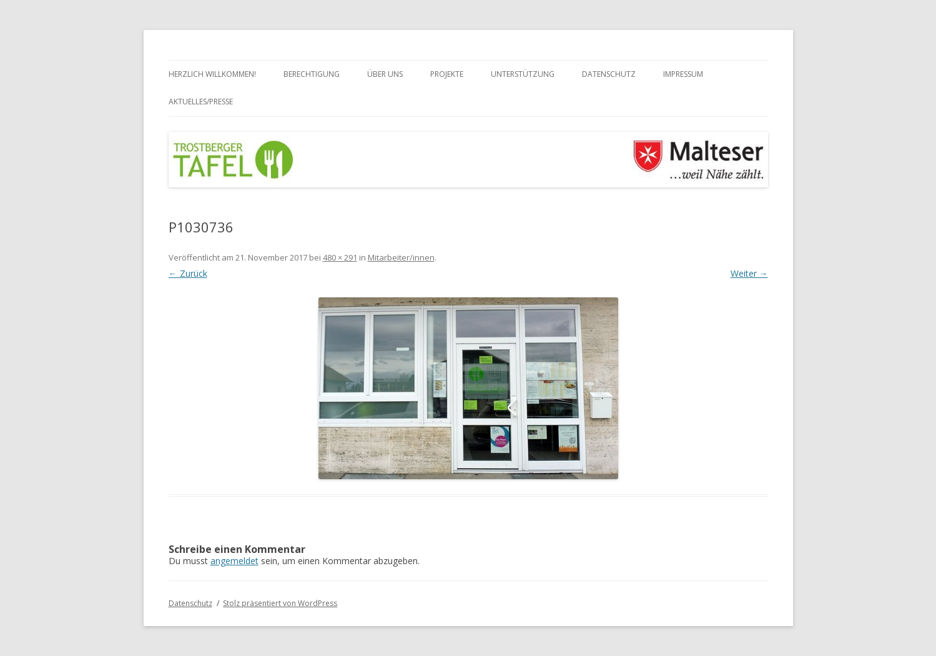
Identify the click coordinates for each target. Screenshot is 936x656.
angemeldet (234, 561)
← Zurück (188, 273)
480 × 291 (340, 257)
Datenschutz (609, 74)
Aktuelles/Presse (201, 101)
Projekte (446, 74)
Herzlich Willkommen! (212, 74)
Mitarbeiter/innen (401, 257)
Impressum (683, 74)
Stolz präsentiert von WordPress (280, 603)
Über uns (385, 74)
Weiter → (749, 273)
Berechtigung (311, 74)
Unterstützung (522, 74)
